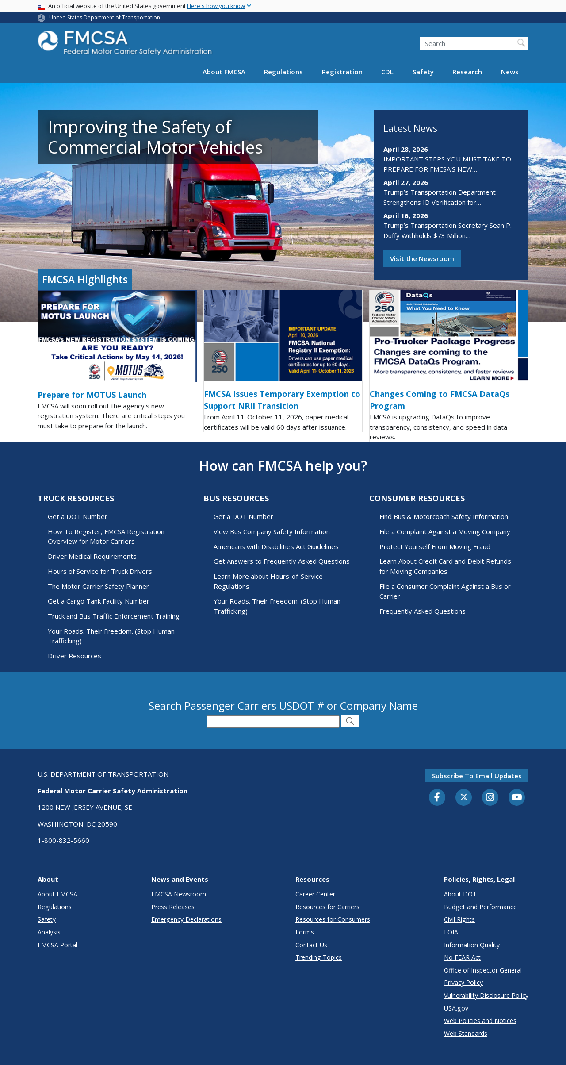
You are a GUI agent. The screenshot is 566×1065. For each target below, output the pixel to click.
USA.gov (456, 1008)
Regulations (283, 71)
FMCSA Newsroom (178, 894)
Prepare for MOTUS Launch (92, 394)
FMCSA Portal (57, 945)
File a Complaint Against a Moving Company (444, 531)
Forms (304, 932)
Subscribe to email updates (477, 775)
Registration (342, 71)
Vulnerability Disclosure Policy (486, 995)
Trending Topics (318, 957)
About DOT (460, 894)
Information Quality (472, 945)
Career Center (315, 894)
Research (467, 71)
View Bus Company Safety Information (272, 531)
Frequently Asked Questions (422, 611)
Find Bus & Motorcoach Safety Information (443, 516)
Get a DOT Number (77, 516)
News (510, 71)
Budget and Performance (480, 907)
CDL (387, 71)
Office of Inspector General (483, 970)
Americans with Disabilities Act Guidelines (276, 546)
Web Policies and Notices (480, 1020)
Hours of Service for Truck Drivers (100, 571)
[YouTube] (517, 797)
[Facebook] (437, 797)
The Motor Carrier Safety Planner (98, 586)
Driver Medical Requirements (92, 556)
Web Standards (465, 1033)
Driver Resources (74, 655)
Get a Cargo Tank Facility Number (98, 600)
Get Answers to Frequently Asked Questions (282, 561)
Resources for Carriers (327, 907)
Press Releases (173, 907)
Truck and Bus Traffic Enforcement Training (114, 615)
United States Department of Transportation (104, 17)
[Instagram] (490, 798)
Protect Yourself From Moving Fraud (434, 546)
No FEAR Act (462, 957)
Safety (423, 71)
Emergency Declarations (186, 919)
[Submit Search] (350, 721)
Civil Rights (459, 919)
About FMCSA (224, 71)
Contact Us (311, 945)
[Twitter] (463, 797)
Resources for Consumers (332, 919)
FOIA (451, 932)
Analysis (49, 932)
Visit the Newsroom (422, 258)
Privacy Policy (463, 982)
